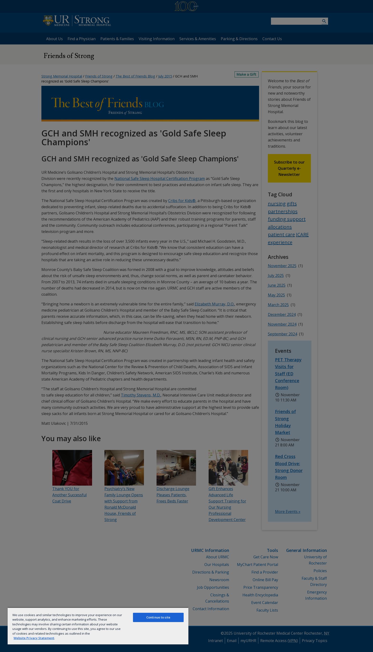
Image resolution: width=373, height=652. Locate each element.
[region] (98, 625)
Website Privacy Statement (34, 638)
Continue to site (158, 617)
